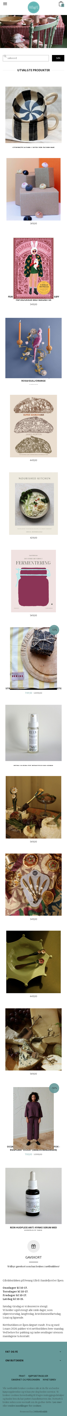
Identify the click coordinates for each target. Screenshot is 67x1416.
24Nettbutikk (40, 1411)
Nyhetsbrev (49, 1379)
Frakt (22, 1375)
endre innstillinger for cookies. (25, 1405)
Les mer (57, 1402)
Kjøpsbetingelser (38, 1375)
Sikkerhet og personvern (25, 1379)
